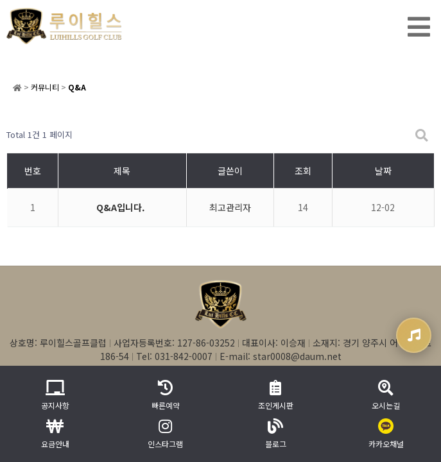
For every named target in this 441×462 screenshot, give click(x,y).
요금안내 (55, 433)
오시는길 (386, 395)
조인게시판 (275, 395)
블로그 (275, 433)
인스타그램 (165, 433)
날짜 (383, 170)
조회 (303, 170)
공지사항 (55, 395)
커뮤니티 (45, 86)
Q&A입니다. (120, 207)
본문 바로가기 (0, 0)
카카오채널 (386, 433)
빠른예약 (165, 395)
